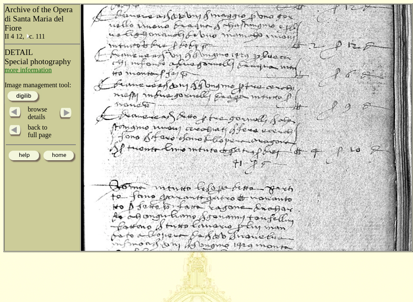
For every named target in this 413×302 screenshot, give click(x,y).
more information (28, 69)
